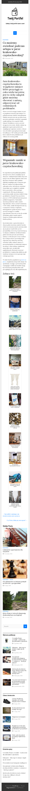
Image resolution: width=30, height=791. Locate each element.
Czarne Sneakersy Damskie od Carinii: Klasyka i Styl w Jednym (19, 700)
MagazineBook (11, 787)
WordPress (15, 786)
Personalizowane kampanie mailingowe (15, 763)
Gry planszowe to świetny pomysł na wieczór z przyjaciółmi (14, 582)
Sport (11, 579)
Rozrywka (5, 39)
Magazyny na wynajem (18, 717)
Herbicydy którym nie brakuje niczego (18, 708)
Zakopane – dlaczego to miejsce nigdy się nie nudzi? (19, 649)
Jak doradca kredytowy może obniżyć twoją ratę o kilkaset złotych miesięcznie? (19, 671)
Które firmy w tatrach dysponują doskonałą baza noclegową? (14, 614)
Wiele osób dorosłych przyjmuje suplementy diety (18, 736)
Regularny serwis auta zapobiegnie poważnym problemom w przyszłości (19, 727)
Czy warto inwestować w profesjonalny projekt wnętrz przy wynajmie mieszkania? (19, 682)
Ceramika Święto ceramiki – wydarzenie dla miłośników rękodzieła (19, 639)
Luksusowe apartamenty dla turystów (13, 550)
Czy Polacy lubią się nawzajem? (17, 520)
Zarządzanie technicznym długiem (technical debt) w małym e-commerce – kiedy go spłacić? (19, 659)
